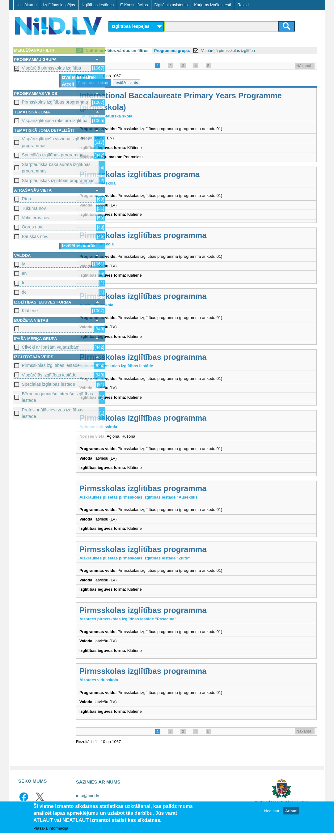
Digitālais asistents (171, 4)
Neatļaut (271, 811)
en (24, 273)
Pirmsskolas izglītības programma (55, 102)
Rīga (26, 198)
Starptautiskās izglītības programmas (58, 180)
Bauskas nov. (35, 236)
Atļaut (291, 811)
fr (23, 282)
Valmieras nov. (36, 217)
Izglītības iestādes (98, 4)
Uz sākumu (27, 4)
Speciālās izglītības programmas (54, 154)
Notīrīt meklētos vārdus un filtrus (151, 50)
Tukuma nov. (34, 208)
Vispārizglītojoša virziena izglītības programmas (55, 142)
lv (23, 263)
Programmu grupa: (206, 50)
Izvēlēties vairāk (79, 77)
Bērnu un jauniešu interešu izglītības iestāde (57, 397)
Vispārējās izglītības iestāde (49, 374)
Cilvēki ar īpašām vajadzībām (51, 347)
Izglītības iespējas (59, 4)
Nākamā (303, 65)
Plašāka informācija (50, 828)
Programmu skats (128, 82)
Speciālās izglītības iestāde (48, 384)
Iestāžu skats (160, 82)
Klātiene (30, 310)
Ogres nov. (32, 226)
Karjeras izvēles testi (212, 4)
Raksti (242, 4)
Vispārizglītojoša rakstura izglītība (55, 120)
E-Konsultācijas (134, 4)
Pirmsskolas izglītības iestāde (51, 365)
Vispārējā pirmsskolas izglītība (51, 68)
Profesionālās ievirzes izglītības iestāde (52, 413)
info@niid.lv (87, 795)
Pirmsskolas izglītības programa (174, 174)
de (24, 292)
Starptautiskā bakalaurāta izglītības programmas (56, 167)
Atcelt (68, 84)
